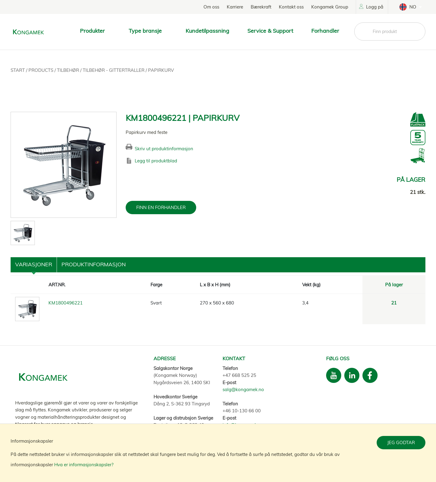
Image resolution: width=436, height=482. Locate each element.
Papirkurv (161, 70)
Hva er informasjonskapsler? (84, 464)
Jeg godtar (401, 442)
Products (41, 70)
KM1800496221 (65, 303)
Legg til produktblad (156, 161)
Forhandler (325, 30)
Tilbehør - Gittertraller (114, 70)
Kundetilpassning (207, 30)
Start (18, 70)
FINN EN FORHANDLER (161, 207)
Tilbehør (68, 70)
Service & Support (270, 30)
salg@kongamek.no (243, 389)
